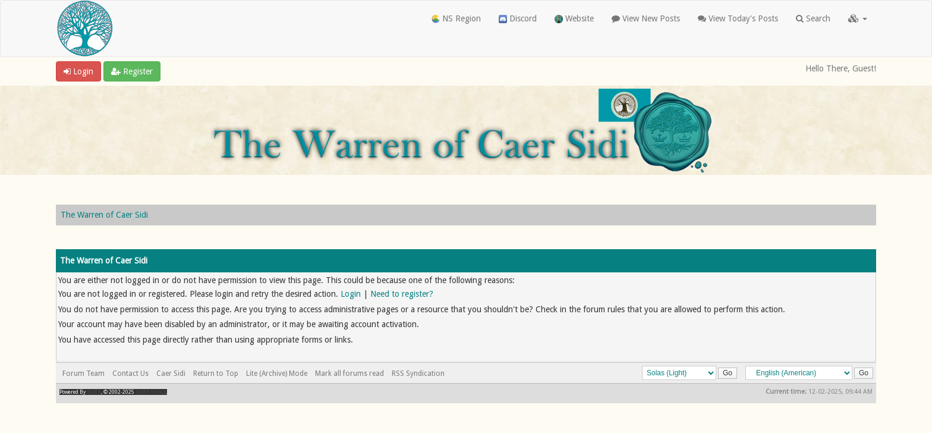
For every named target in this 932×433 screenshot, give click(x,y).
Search (813, 18)
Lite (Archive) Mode (276, 373)
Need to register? (401, 294)
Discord (518, 18)
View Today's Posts (738, 18)
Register (132, 71)
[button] (857, 18)
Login (78, 71)
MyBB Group (151, 392)
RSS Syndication (418, 373)
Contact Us (130, 373)
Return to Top (215, 373)
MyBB (94, 392)
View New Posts (646, 18)
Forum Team (83, 373)
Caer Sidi (170, 373)
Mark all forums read (349, 373)
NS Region (456, 18)
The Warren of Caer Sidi (104, 214)
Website (574, 18)
